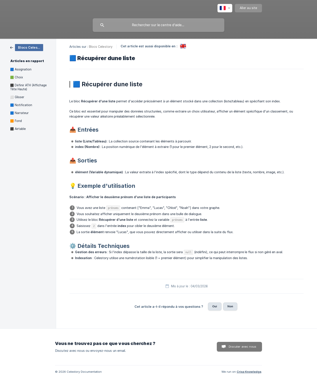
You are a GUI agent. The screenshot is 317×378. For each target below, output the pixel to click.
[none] (224, 8)
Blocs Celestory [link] (101, 46)
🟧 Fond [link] (16, 121)
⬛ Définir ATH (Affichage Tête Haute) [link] (28, 87)
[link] (26, 47)
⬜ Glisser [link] (17, 97)
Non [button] (230, 306)
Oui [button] (214, 306)
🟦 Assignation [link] (20, 69)
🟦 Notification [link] (21, 105)
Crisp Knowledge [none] (249, 371)
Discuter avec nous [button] (242, 346)
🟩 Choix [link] (16, 77)
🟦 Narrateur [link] (19, 113)
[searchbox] (158, 25)
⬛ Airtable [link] (18, 129)
